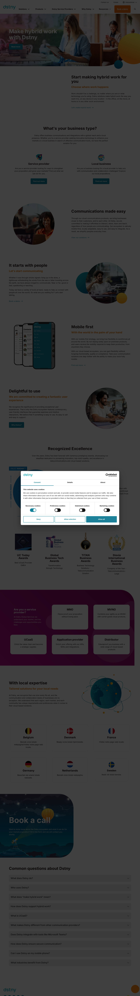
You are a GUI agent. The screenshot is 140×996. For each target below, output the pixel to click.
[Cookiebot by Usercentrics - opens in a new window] (107, 475)
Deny (39, 519)
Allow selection (70, 519)
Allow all (101, 519)
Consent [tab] (37, 482)
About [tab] (102, 482)
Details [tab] (70, 482)
